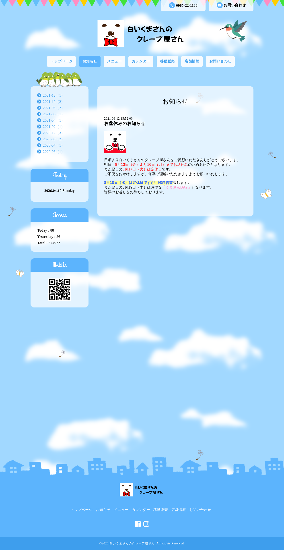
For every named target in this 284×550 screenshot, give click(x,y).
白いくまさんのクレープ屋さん (132, 543)
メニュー (114, 61)
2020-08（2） (54, 139)
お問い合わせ (231, 5)
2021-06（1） (54, 114)
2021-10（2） (54, 102)
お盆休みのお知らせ (124, 123)
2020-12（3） (54, 133)
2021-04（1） (54, 120)
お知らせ (89, 61)
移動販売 (167, 61)
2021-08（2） (54, 108)
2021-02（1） (54, 127)
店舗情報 (192, 61)
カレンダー (141, 61)
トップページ (61, 61)
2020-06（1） (54, 152)
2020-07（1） (54, 145)
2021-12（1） (54, 95)
